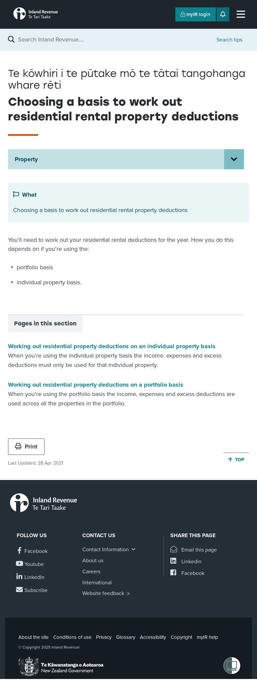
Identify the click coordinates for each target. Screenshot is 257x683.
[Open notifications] (223, 14)
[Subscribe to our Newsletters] (32, 590)
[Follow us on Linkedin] (31, 577)
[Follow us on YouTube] (30, 564)
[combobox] (114, 39)
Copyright (181, 637)
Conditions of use (72, 637)
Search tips (229, 39)
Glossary (125, 637)
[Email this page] (193, 550)
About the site (33, 637)
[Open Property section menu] (234, 159)
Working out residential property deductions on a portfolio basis (95, 384)
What (29, 194)
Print (26, 446)
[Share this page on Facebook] (187, 573)
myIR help (207, 637)
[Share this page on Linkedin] (185, 562)
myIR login (195, 14)
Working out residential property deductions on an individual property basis (112, 346)
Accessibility (153, 637)
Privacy (103, 637)
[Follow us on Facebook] (32, 551)
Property (26, 159)
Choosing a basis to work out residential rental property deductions (100, 210)
